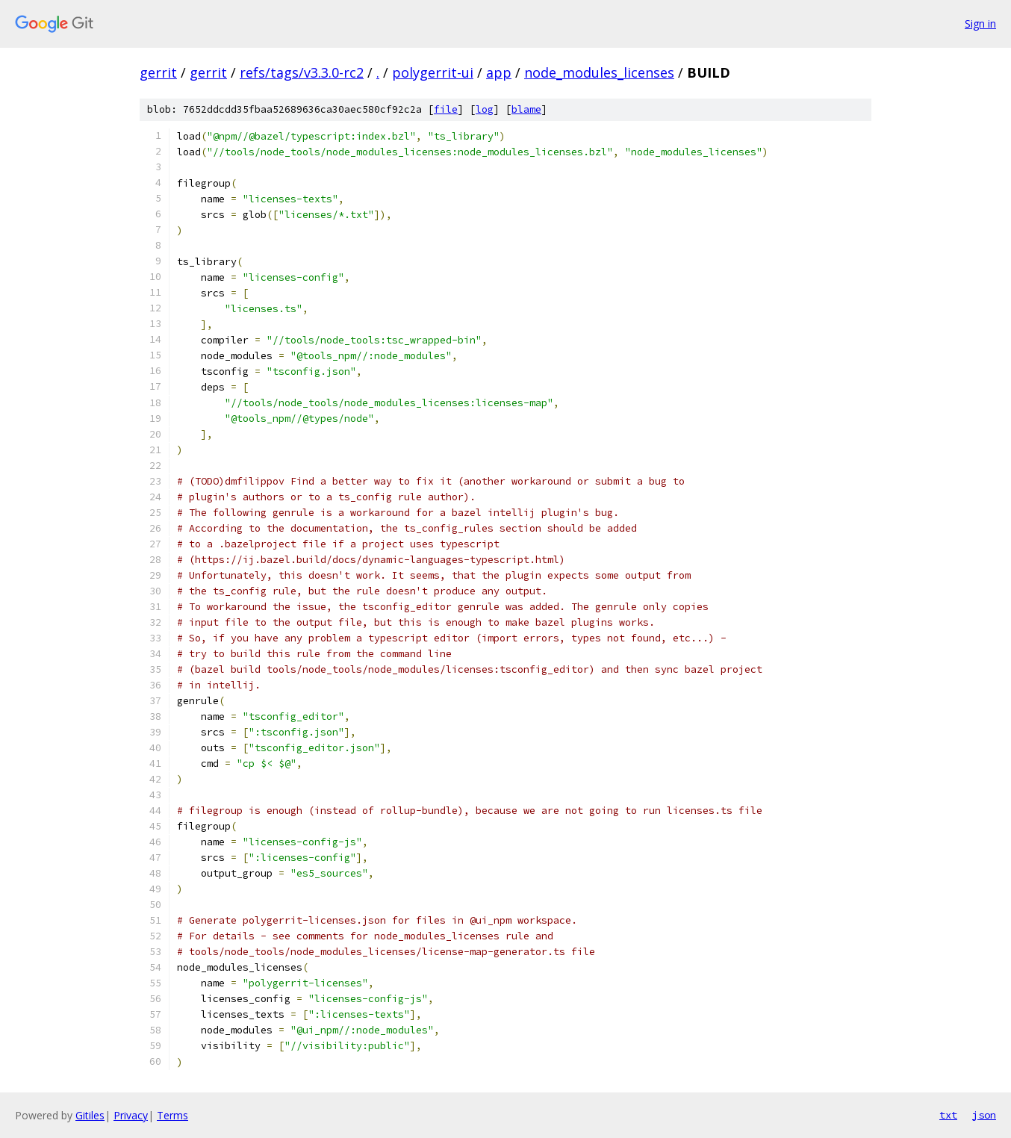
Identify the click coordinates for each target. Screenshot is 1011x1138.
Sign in (980, 23)
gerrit (158, 72)
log (485, 109)
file (446, 109)
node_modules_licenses (599, 72)
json (984, 1115)
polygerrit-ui (432, 72)
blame (526, 109)
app (498, 72)
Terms (172, 1115)
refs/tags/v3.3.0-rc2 (302, 72)
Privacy (130, 1115)
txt (948, 1115)
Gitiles (90, 1115)
